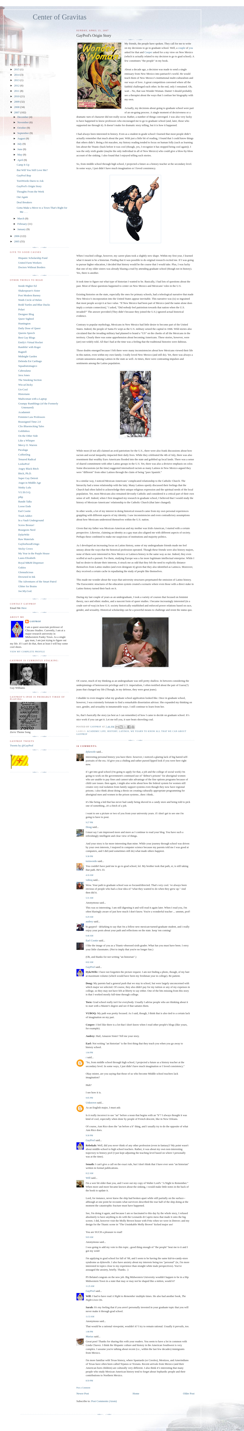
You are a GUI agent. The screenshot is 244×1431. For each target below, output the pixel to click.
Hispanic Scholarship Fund (32, 257)
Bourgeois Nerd (26, 529)
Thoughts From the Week (30, 191)
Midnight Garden (27, 356)
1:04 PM (89, 1052)
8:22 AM (89, 1173)
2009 (17, 101)
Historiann (24, 394)
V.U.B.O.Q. (24, 492)
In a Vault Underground (31, 520)
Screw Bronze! (26, 525)
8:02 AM (89, 962)
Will (88, 1177)
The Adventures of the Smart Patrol (37, 581)
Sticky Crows (25, 548)
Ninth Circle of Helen (30, 299)
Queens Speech (26, 333)
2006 (17, 236)
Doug (89, 826)
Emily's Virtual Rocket (30, 342)
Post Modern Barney (29, 295)
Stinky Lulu (24, 487)
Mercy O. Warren (27, 445)
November (23, 122)
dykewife (91, 751)
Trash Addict (25, 515)
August (21, 138)
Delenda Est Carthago (30, 361)
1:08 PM (89, 1332)
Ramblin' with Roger (29, 347)
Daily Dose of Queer (29, 328)
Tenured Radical (27, 459)
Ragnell (22, 351)
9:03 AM (89, 1237)
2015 (17, 69)
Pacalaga (23, 449)
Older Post (188, 1393)
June (20, 149)
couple (181, 47)
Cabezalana (24, 370)
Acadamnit (24, 412)
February (22, 223)
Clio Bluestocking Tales (31, 426)
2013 (17, 80)
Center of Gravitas (59, 17)
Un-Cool (23, 389)
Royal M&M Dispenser (31, 562)
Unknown (91, 1102)
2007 (17, 112)
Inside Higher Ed (27, 285)
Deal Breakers (24, 202)
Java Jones (24, 375)
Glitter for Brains (27, 586)
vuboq (89, 879)
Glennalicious (25, 572)
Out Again (22, 196)
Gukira (22, 567)
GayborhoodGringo (28, 543)
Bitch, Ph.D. (25, 473)
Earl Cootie (92, 940)
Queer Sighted (26, 318)
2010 (17, 96)
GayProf (90, 966)
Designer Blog (26, 314)
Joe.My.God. (25, 591)
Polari (21, 309)
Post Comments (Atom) (104, 1401)
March (21, 218)
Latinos (124, 731)
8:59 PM (89, 1381)
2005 (17, 241)
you (191, 47)
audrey (89, 921)
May (20, 154)
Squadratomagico (27, 365)
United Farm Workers (30, 262)
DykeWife (23, 534)
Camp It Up (23, 164)
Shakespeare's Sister (29, 290)
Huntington (24, 323)
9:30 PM (89, 1135)
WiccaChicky (25, 384)
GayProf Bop (24, 175)
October (22, 127)
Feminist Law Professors (31, 416)
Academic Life (96, 731)
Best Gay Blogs (26, 337)
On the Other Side (28, 435)
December (23, 116)
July (20, 143)
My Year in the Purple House (34, 553)
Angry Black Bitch (28, 468)
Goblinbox (24, 431)
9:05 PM (89, 1098)
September (23, 133)
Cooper (148, 52)
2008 (17, 107)
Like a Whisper (26, 440)
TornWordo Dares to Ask (30, 180)
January (22, 229)
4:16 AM (89, 875)
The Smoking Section (30, 379)
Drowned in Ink (26, 576)
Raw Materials (26, 539)
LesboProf (23, 463)
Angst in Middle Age (29, 482)
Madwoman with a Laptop (32, 398)
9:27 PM (89, 822)
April (20, 159)
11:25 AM (90, 1286)
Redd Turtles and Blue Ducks (34, 304)
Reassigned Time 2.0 (29, 421)
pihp (20, 497)
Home (136, 1393)
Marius (89, 1336)
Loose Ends (24, 506)
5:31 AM (89, 898)
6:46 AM (89, 936)
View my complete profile (27, 651)
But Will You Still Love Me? (32, 170)
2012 (17, 85)
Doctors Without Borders (31, 267)
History (112, 731)
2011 (17, 90)
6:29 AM (89, 917)
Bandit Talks (25, 501)
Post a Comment (83, 1388)
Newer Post (82, 1393)
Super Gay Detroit (28, 478)
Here (24, 608)
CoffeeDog (24, 454)
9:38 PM (89, 856)
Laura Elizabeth (26, 557)
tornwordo (91, 861)
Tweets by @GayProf (21, 745)
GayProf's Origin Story (29, 186)
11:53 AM (90, 1316)
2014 (17, 74)
